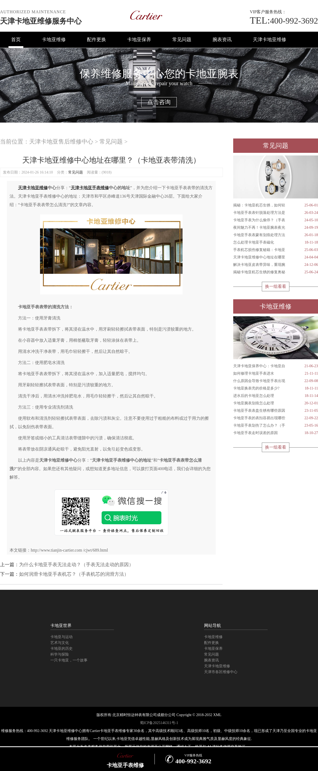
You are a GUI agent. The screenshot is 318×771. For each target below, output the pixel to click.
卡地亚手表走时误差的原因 (275, 433)
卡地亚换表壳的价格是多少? (275, 388)
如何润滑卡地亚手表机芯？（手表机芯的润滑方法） (74, 574)
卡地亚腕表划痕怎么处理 (275, 403)
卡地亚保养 (139, 39)
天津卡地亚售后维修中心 (61, 141)
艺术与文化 (59, 643)
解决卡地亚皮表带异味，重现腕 (275, 264)
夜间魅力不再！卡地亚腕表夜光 (275, 227)
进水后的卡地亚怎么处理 (275, 396)
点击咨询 (159, 102)
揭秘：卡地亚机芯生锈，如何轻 (275, 205)
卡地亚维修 (54, 39)
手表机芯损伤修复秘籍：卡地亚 (275, 250)
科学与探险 (59, 654)
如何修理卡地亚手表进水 (275, 373)
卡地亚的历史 (61, 649)
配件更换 (96, 39)
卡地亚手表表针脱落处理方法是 (275, 212)
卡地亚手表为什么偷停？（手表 (275, 220)
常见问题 (181, 39)
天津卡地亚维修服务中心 (41, 21)
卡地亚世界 (61, 625)
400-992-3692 (284, 20)
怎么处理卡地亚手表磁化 (275, 242)
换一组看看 (275, 286)
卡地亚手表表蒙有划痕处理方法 (275, 235)
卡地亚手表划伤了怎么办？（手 (275, 425)
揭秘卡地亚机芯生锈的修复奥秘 (275, 272)
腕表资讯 (222, 39)
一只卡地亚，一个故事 (68, 660)
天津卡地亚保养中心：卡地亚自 (275, 366)
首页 (16, 39)
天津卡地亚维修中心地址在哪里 (275, 257)
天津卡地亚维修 (269, 39)
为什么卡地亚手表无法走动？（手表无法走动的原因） (76, 564)
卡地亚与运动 (61, 637)
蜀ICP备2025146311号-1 (159, 723)
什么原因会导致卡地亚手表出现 (275, 381)
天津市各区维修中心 (220, 672)
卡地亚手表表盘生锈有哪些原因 (275, 410)
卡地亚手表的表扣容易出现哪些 (275, 418)
